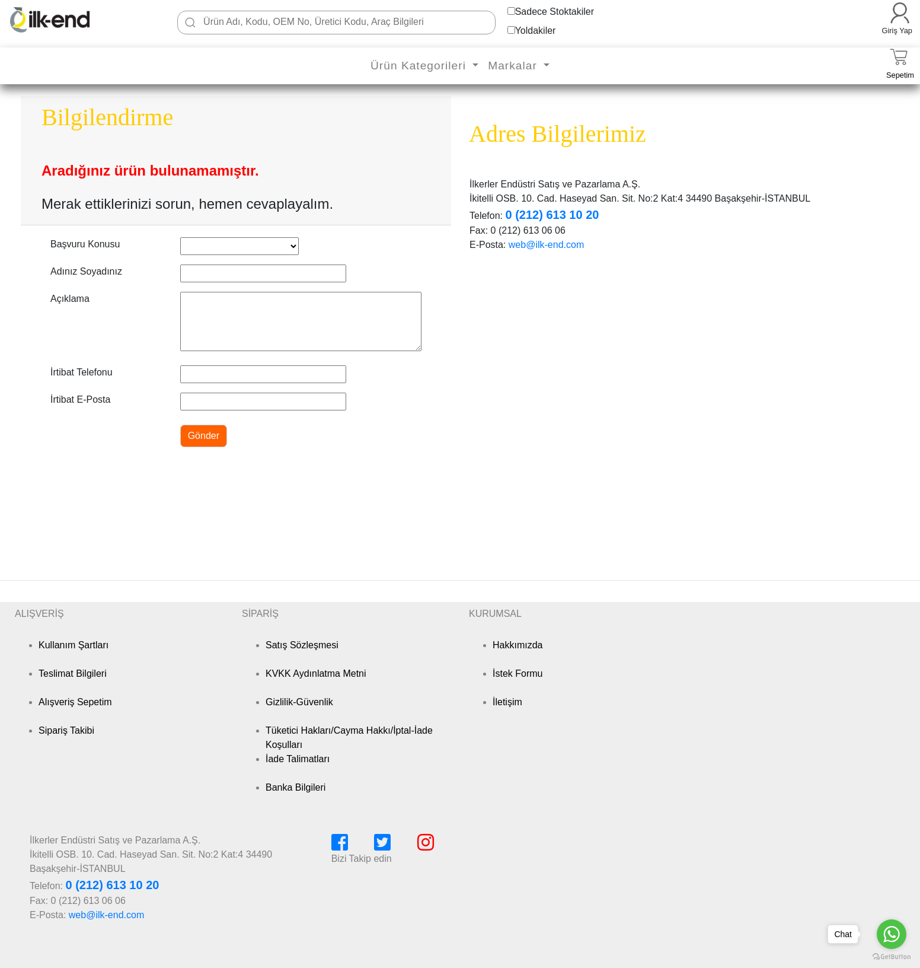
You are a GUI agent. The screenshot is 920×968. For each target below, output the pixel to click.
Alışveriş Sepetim (75, 702)
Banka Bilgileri (295, 787)
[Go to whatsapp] (891, 934)
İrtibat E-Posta (80, 399)
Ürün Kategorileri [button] (419, 65)
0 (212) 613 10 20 (552, 214)
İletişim (507, 702)
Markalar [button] (514, 65)
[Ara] (190, 22)
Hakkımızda (517, 645)
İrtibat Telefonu (81, 372)
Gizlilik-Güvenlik (299, 702)
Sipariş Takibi (66, 730)
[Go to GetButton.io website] (892, 956)
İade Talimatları (298, 759)
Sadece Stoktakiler (554, 12)
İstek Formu (517, 673)
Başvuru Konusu (85, 244)
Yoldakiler (535, 31)
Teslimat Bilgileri (73, 673)
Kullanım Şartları (73, 645)
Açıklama (70, 299)
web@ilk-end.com (546, 245)
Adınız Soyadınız (86, 271)
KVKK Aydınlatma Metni (316, 673)
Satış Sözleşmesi (302, 645)
